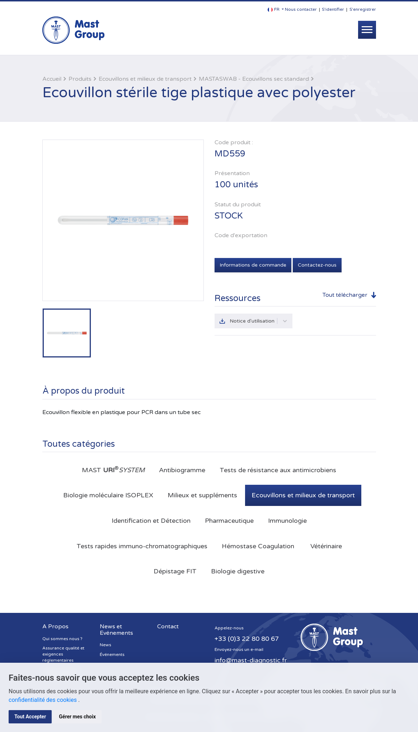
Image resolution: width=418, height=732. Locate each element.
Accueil (51, 79)
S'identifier (333, 9)
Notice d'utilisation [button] (258, 321)
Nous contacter (301, 9)
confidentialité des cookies (43, 699)
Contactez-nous (317, 265)
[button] (276, 9)
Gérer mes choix (77, 716)
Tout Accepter (30, 716)
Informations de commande (253, 265)
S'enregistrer (362, 9)
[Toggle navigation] (367, 30)
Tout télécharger (345, 295)
